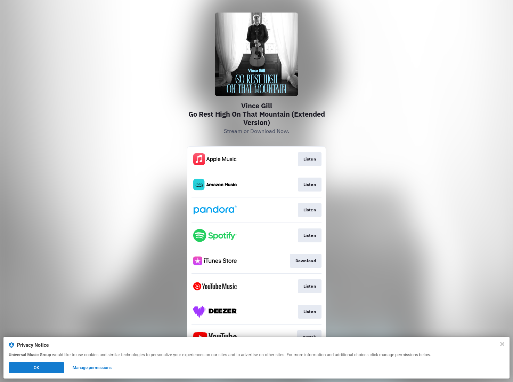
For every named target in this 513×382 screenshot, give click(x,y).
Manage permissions (92, 367)
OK (36, 367)
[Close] (502, 344)
